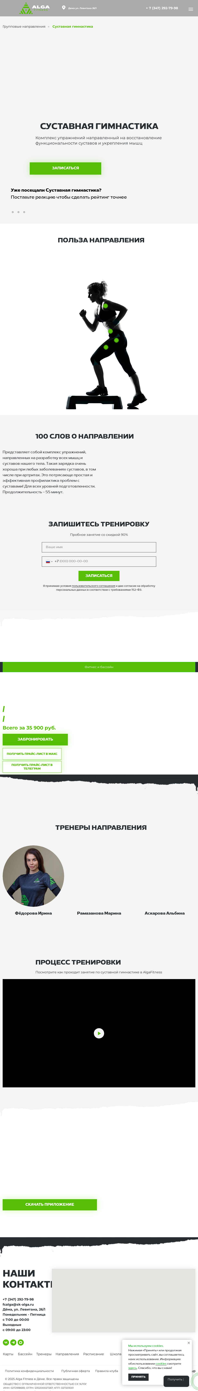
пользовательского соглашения (93, 586)
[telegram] (13, 1342)
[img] (142, 8)
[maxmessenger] (21, 1342)
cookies (161, 1363)
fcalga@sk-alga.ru (18, 1304)
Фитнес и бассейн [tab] (99, 667)
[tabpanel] (99, 723)
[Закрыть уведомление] (189, 1343)
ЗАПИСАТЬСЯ (99, 576)
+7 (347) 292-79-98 (18, 1299)
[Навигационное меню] (191, 9)
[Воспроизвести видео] (99, 1033)
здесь (132, 1368)
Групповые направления (24, 26)
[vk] (6, 1342)
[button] (35, 739)
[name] (99, 547)
